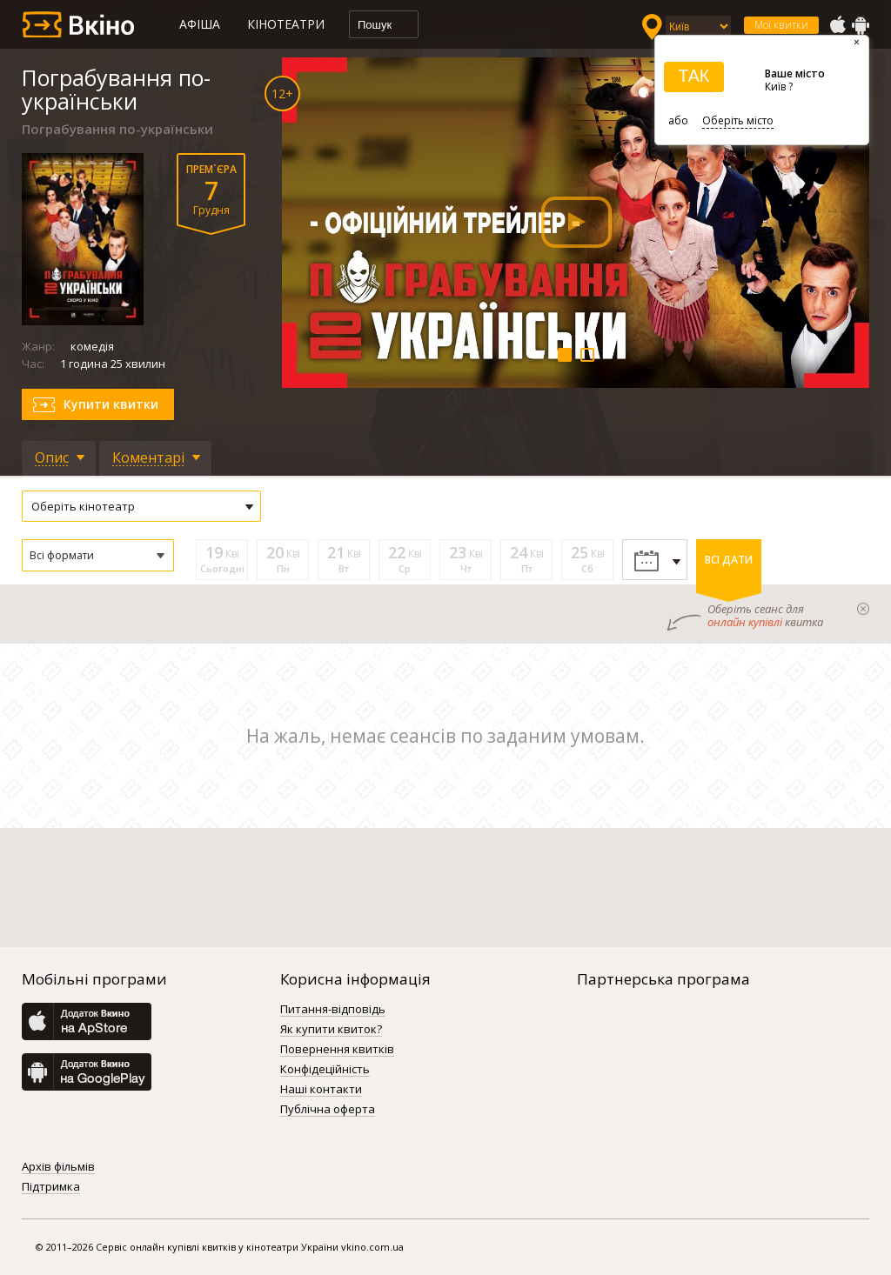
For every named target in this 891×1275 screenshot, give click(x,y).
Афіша (199, 24)
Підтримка (51, 1187)
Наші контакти (321, 1090)
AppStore (837, 25)
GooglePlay (860, 25)
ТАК (693, 75)
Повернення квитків (337, 1050)
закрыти (863, 609)
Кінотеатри (286, 24)
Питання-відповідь (332, 1010)
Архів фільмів (58, 1167)
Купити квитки (111, 404)
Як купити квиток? (331, 1030)
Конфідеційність (325, 1070)
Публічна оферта (327, 1110)
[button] (98, 555)
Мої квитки (781, 24)
